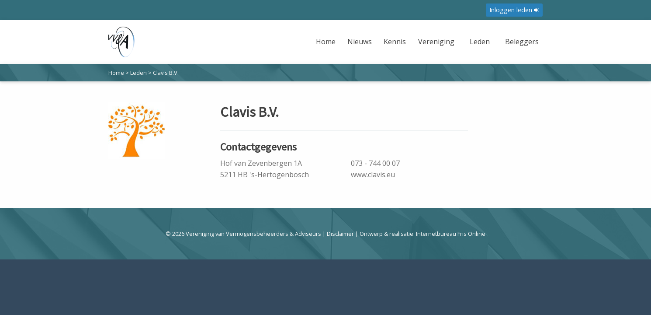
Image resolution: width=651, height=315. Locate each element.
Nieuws (359, 41)
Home (326, 41)
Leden (480, 41)
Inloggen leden (514, 10)
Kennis (395, 41)
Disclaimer (340, 234)
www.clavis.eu (373, 174)
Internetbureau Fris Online (450, 234)
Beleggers (522, 41)
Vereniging (436, 41)
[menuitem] (327, 47)
